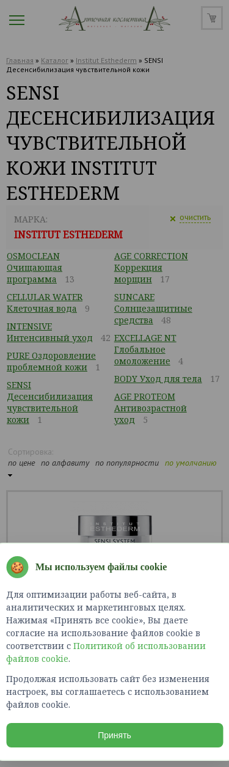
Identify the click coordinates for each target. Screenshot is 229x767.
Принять (114, 735)
